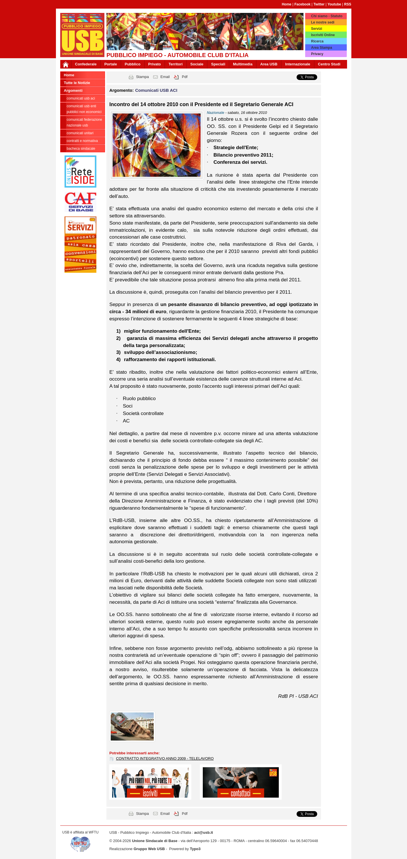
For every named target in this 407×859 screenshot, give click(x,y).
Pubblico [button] (133, 64)
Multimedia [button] (242, 64)
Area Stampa (321, 48)
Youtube (334, 4)
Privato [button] (154, 64)
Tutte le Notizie (77, 83)
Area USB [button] (268, 64)
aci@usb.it (203, 832)
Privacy (317, 54)
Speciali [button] (218, 64)
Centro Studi (329, 64)
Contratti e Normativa (82, 141)
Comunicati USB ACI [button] (156, 90)
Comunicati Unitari (80, 133)
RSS (347, 4)
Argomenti (73, 90)
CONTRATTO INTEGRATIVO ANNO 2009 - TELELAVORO (164, 758)
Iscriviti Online (323, 35)
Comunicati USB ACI (81, 98)
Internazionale (297, 64)
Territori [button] (176, 64)
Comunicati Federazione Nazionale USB (84, 122)
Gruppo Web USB (149, 849)
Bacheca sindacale (81, 149)
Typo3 (195, 849)
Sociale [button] (197, 64)
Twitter (318, 4)
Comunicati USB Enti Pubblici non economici (84, 109)
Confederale (86, 64)
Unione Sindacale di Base (154, 841)
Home (286, 4)
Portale (110, 64)
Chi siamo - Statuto (326, 16)
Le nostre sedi (322, 22)
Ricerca (317, 41)
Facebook (302, 4)
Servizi (316, 29)
